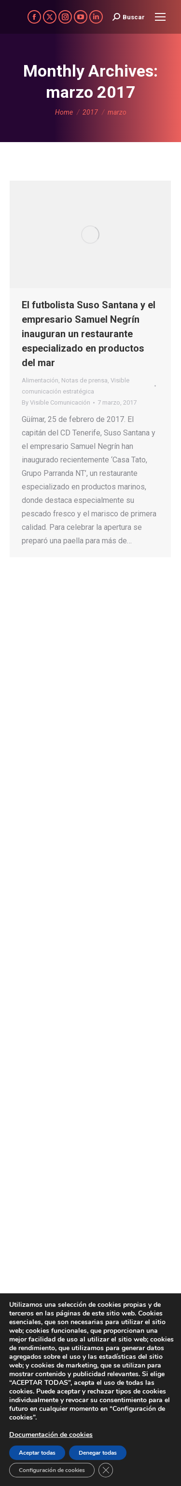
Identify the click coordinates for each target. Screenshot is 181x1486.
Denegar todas (98, 1453)
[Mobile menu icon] (160, 17)
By (56, 402)
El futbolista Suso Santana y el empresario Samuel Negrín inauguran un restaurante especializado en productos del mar (88, 333)
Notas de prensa (84, 380)
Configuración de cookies (52, 1470)
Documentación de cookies (51, 1434)
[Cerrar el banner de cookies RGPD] (105, 1470)
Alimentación (40, 380)
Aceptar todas (37, 1453)
